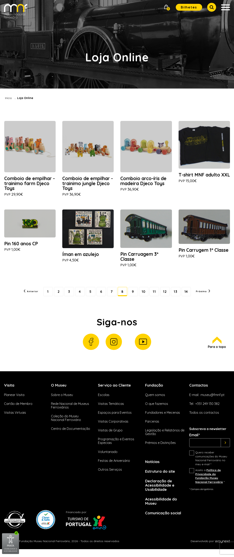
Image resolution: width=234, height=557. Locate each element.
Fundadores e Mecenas (162, 418)
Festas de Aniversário (114, 466)
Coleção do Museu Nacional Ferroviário (66, 423)
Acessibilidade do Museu (162, 508)
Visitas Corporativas (113, 427)
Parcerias (152, 427)
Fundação (155, 390)
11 (157, 294)
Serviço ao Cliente (116, 390)
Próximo (211, 294)
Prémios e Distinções (160, 448)
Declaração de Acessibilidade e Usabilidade (161, 491)
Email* (194, 440)
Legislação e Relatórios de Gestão (164, 437)
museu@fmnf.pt (213, 400)
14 (193, 294)
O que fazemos (156, 409)
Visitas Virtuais (15, 418)
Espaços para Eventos (115, 418)
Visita (9, 390)
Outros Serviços (110, 475)
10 (146, 294)
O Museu (59, 390)
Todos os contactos (204, 418)
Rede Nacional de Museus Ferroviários (70, 411)
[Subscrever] (225, 448)
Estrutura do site (162, 476)
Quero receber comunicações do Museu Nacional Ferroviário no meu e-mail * (211, 463)
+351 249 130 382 (207, 409)
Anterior (23, 294)
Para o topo (216, 347)
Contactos (199, 390)
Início (8, 98)
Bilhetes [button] (189, 7)
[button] (166, 7)
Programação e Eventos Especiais (116, 446)
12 (170, 294)
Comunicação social (165, 520)
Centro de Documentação (70, 434)
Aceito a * (210, 481)
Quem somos (155, 400)
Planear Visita (14, 400)
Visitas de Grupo (110, 436)
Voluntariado (108, 457)
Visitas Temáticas (111, 409)
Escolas (103, 400)
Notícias (153, 466)
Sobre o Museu (62, 400)
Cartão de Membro (18, 409)
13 (181, 294)
